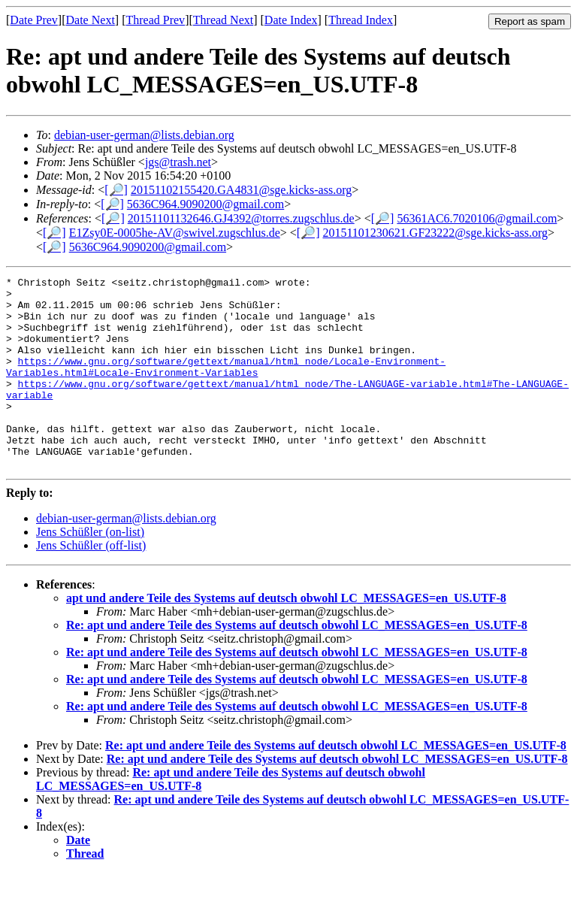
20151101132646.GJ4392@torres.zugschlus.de (241, 218)
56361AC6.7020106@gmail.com (477, 218)
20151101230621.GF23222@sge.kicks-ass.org (435, 232)
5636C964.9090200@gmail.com (205, 204)
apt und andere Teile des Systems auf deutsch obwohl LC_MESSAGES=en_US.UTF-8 (286, 636)
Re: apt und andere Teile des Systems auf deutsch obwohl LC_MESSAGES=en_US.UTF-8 (296, 663)
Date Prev (34, 20)
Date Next (90, 20)
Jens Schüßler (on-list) (90, 570)
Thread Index (360, 20)
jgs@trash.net (178, 162)
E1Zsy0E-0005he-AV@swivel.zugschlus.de (174, 232)
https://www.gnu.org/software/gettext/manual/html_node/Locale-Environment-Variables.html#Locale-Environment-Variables (226, 385)
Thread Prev (155, 20)
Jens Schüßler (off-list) (91, 583)
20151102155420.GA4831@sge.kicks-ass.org (241, 189)
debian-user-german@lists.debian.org (144, 135)
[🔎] (116, 189)
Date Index (291, 20)
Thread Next (223, 20)
